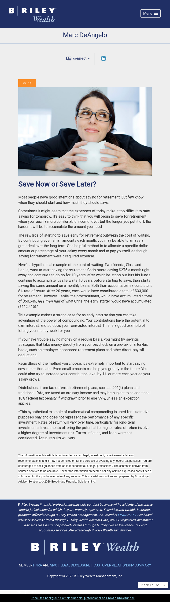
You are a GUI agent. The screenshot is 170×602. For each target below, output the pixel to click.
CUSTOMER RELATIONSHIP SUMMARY (122, 565)
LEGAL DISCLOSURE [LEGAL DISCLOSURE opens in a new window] (75, 565)
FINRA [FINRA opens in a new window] (122, 515)
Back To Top (153, 585)
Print (27, 83)
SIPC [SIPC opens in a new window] (132, 515)
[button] (150, 13)
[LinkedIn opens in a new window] (103, 60)
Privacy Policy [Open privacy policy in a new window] (26, 592)
